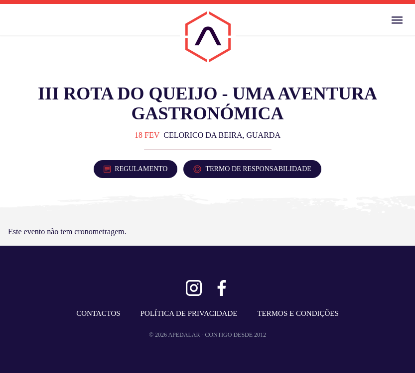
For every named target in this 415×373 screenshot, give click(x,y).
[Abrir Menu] (397, 20)
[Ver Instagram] (194, 288)
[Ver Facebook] (222, 288)
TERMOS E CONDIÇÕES (297, 313)
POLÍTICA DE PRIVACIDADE (189, 313)
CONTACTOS (98, 313)
